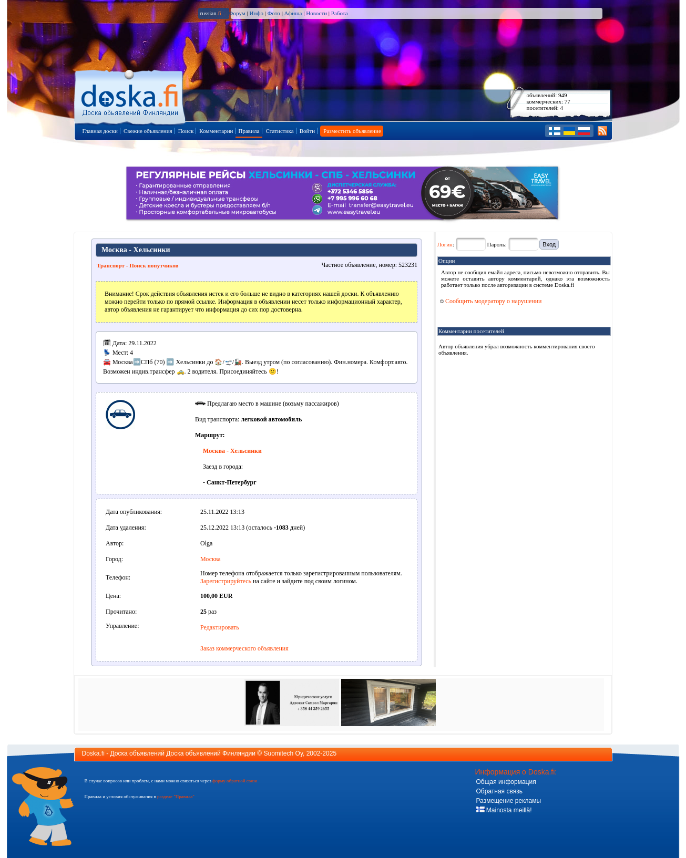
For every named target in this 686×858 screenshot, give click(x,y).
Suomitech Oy (283, 753)
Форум (237, 13)
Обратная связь (499, 791)
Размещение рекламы (508, 800)
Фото (274, 13)
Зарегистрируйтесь (225, 581)
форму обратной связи (234, 780)
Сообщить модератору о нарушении (491, 301)
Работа (339, 13)
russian (211, 13)
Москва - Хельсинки (232, 450)
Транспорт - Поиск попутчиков (137, 265)
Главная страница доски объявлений (130, 95)
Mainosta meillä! (504, 810)
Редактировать (219, 627)
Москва (210, 559)
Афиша (293, 13)
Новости (316, 13)
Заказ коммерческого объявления (244, 648)
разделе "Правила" (175, 796)
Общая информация (506, 781)
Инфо (256, 13)
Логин (445, 244)
